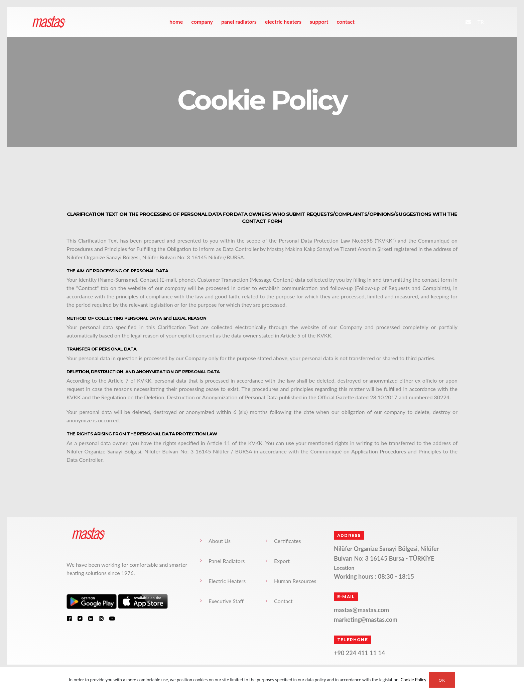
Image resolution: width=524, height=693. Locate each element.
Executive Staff (226, 601)
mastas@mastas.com (361, 609)
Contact (345, 21)
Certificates (287, 541)
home (176, 21)
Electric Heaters (283, 21)
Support (319, 21)
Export (282, 561)
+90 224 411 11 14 (359, 653)
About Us (220, 541)
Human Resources (295, 581)
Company (202, 21)
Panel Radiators (239, 21)
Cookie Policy (413, 680)
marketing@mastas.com (365, 619)
